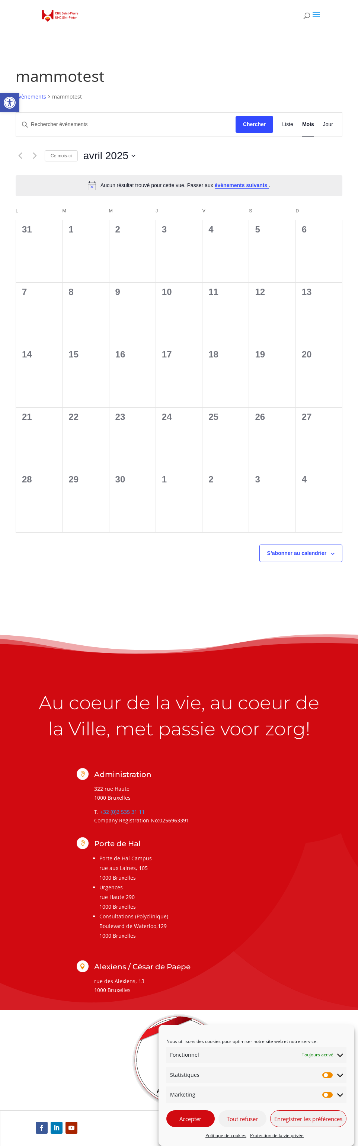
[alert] (179, 185)
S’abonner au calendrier (297, 553)
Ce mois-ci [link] (61, 155)
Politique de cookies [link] (225, 1135)
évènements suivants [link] (242, 185)
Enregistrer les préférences (308, 1119)
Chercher (254, 124)
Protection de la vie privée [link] (277, 1135)
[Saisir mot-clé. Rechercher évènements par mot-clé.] (126, 124)
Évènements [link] (31, 96)
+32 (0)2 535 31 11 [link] (122, 811)
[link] (9, 102)
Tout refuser (242, 1119)
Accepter (190, 1119)
